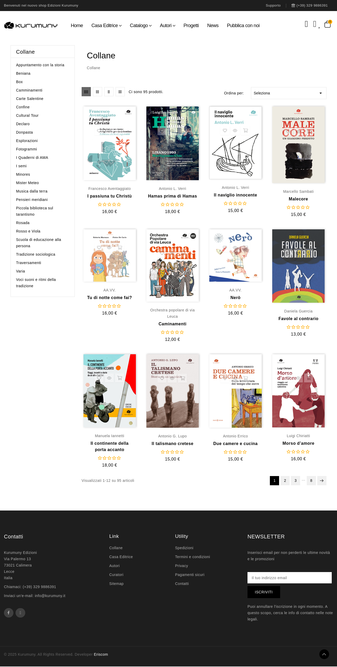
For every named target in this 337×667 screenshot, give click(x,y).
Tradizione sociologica (35, 254)
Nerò (235, 297)
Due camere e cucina (235, 443)
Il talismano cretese (173, 443)
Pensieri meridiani (32, 200)
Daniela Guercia (298, 311)
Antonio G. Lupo (172, 436)
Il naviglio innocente (235, 195)
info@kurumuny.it (50, 596)
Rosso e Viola (28, 231)
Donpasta (24, 132)
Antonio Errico (235, 436)
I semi (21, 166)
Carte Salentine (29, 99)
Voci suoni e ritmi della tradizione (36, 282)
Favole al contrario (299, 318)
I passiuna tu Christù (109, 196)
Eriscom (101, 655)
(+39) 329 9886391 (39, 587)
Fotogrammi (26, 149)
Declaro (23, 124)
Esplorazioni (27, 141)
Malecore (298, 199)
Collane (25, 52)
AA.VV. (109, 290)
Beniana (23, 73)
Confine (23, 107)
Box (19, 82)
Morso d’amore (298, 443)
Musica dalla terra (32, 191)
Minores (23, 174)
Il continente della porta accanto (110, 446)
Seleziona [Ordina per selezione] (289, 93)
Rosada (22, 223)
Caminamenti (172, 324)
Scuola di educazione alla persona (38, 243)
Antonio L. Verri (172, 188)
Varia (20, 271)
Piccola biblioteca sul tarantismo (34, 211)
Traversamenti (28, 263)
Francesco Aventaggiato (109, 188)
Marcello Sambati (298, 191)
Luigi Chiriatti (298, 436)
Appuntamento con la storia (40, 65)
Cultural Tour (27, 115)
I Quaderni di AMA (32, 157)
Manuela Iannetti (109, 436)
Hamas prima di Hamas (172, 196)
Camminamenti (29, 90)
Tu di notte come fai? (109, 297)
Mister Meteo (27, 183)
